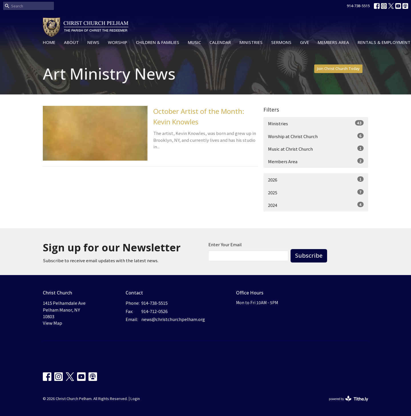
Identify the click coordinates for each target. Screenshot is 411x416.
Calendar (220, 42)
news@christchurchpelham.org (173, 319)
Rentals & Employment (384, 42)
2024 (316, 205)
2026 (316, 179)
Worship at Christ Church (316, 136)
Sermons (281, 42)
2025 (316, 192)
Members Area (333, 42)
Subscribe (309, 255)
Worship (117, 42)
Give (304, 42)
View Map (52, 323)
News (93, 42)
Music (194, 42)
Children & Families (157, 42)
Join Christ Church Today (338, 68)
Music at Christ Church (316, 149)
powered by (348, 398)
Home (49, 42)
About (71, 42)
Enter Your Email (225, 244)
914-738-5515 (358, 5)
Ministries (251, 42)
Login (135, 398)
